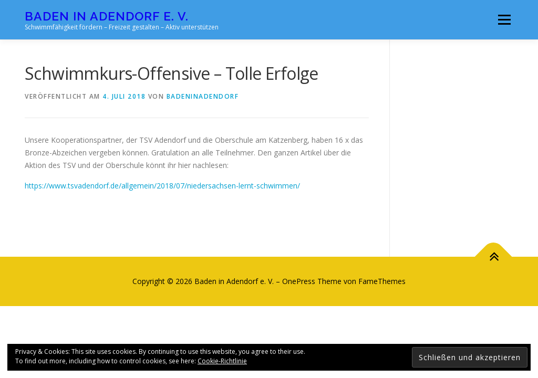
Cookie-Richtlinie (222, 360)
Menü (504, 20)
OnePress (298, 281)
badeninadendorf (203, 96)
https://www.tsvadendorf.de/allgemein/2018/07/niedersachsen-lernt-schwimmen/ (162, 186)
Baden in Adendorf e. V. (107, 16)
